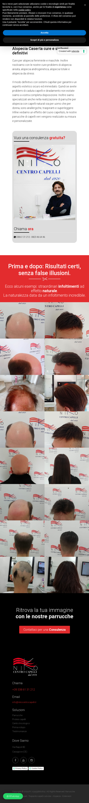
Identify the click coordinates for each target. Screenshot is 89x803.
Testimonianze (19, 731)
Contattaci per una (45, 629)
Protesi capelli (19, 719)
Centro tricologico (21, 723)
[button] (13, 796)
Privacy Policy (21, 768)
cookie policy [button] (24, 10)
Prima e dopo (18, 727)
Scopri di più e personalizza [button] (44, 40)
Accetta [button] (44, 32)
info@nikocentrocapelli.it (24, 702)
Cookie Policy (37, 768)
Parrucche (17, 715)
